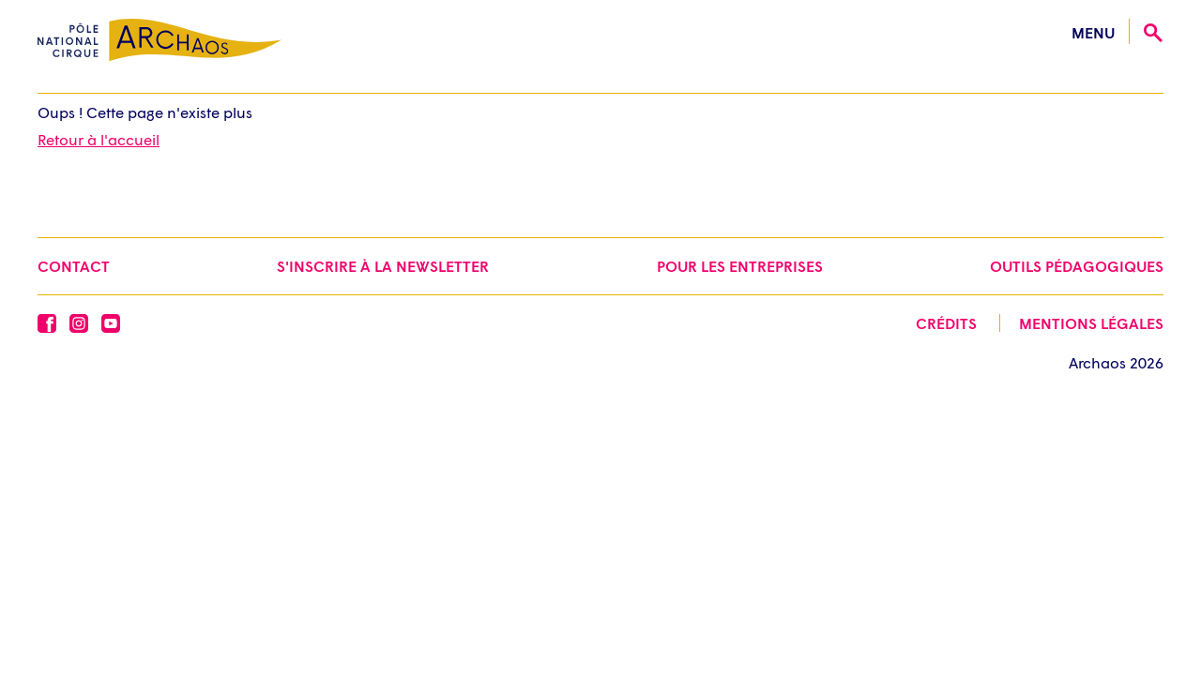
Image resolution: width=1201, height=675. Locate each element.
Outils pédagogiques (1076, 266)
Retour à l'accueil (99, 139)
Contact (74, 266)
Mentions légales (1091, 323)
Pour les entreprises (740, 266)
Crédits (946, 323)
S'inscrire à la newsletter (383, 266)
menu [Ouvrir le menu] (1093, 32)
